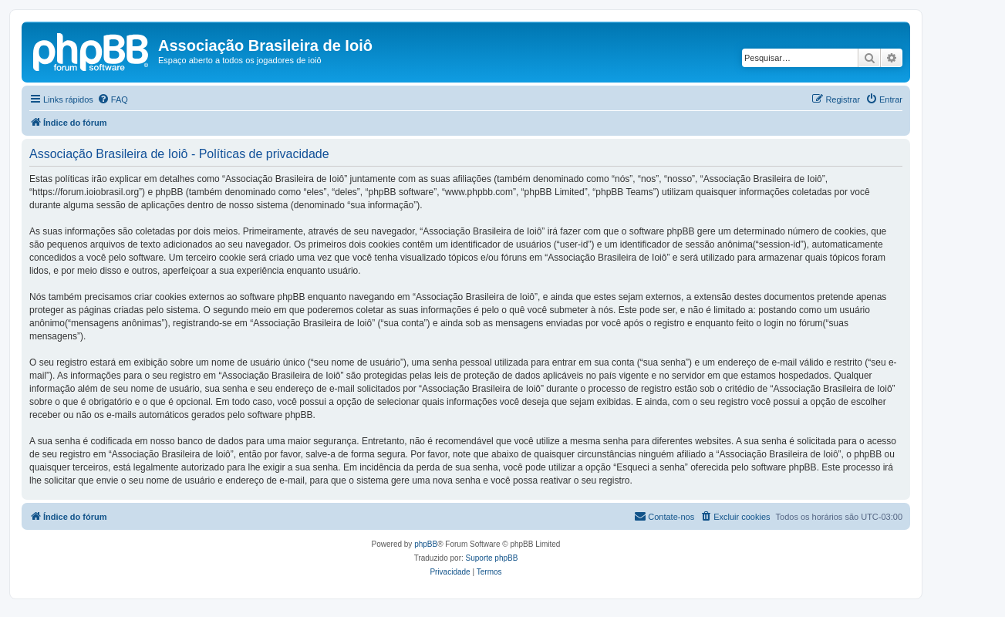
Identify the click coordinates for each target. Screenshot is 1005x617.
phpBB (425, 544)
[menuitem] (112, 99)
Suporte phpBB (492, 558)
